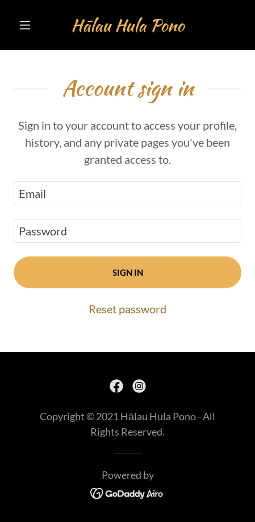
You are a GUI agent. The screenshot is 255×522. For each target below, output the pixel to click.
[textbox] (127, 193)
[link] (127, 25)
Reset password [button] (127, 309)
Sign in (127, 272)
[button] (31, 25)
